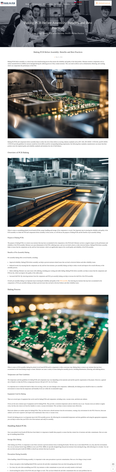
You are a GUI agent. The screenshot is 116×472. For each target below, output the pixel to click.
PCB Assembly (46, 4)
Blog (38, 33)
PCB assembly (70, 285)
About (74, 4)
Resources (66, 4)
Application (57, 4)
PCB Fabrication (33, 4)
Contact (81, 4)
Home (24, 4)
